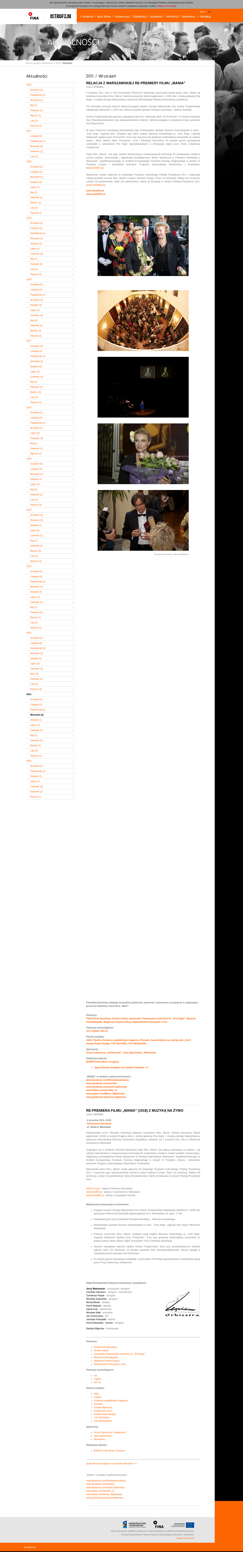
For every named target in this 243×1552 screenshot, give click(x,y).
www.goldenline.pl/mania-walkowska (106, 1097)
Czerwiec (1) (36, 602)
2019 (29, 218)
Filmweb (144, 1040)
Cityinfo (96, 1040)
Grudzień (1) (36, 166)
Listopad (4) (36, 289)
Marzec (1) (35, 202)
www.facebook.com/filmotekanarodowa (107, 1080)
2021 (29, 131)
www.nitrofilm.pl (95, 168)
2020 (29, 161)
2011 (58, 63)
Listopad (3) (36, 172)
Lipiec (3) (34, 310)
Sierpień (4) (36, 592)
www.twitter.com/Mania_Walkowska (105, 1093)
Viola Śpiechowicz (133, 1052)
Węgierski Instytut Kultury (117, 1022)
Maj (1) (33, 105)
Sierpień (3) (36, 182)
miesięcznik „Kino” (181, 1040)
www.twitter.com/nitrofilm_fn (101, 1090)
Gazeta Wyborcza (160, 1040)
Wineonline (150, 1052)
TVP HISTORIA (119, 1043)
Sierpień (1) (36, 479)
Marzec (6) (35, 551)
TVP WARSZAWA (137, 1043)
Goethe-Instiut (119, 1018)
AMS (88, 1040)
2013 (29, 566)
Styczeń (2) (36, 335)
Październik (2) (37, 95)
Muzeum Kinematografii (106, 1357)
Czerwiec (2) (36, 535)
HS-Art (104, 1031)
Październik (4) (37, 233)
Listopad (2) (36, 136)
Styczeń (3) (36, 274)
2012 (29, 633)
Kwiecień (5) (36, 679)
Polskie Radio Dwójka (98, 1043)
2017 (29, 341)
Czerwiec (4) (36, 315)
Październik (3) (37, 648)
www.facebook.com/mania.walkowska (106, 1087)
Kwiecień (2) (36, 110)
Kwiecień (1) (36, 151)
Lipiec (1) (34, 187)
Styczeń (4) (36, 504)
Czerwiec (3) (36, 254)
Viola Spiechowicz (103, 1436)
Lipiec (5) (34, 433)
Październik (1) (37, 141)
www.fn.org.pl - (94, 1188)
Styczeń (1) (36, 125)
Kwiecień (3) (36, 264)
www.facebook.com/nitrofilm (101, 1083)
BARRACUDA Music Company (102, 1061)
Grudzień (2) (36, 90)
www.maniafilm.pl (96, 185)
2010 (29, 761)
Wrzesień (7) (36, 428)
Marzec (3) (35, 392)
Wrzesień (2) (36, 238)
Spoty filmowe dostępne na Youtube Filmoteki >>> (111, 1463)
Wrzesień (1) (36, 100)
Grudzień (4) (36, 284)
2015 (29, 458)
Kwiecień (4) (36, 545)
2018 (29, 279)
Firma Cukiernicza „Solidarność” (104, 1052)
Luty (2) (34, 120)
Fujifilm (95, 1031)
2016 (29, 407)
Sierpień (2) (36, 243)
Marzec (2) (35, 115)
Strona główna (33, 63)
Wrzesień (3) (36, 520)
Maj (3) (33, 382)
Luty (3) (34, 207)
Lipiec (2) (34, 248)
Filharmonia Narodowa (98, 1018)
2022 (29, 84)
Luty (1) (34, 156)
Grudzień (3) (36, 223)
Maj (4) (33, 320)
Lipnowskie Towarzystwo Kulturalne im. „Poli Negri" (157, 1018)
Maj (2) (33, 192)
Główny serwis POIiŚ (185, 1538)
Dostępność (30, 1547)
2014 (29, 510)
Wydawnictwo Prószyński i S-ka (150, 1022)
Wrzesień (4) (36, 146)
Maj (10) (34, 674)
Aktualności (48, 63)
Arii (88, 1031)
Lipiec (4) (34, 597)
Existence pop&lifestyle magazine (120, 1040)
